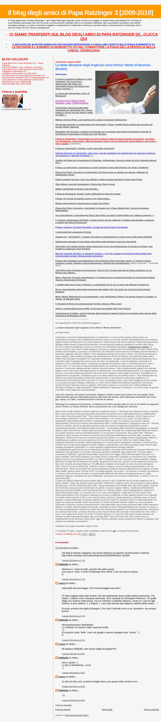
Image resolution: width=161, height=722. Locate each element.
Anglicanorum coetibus (138, 347)
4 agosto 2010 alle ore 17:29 (73, 579)
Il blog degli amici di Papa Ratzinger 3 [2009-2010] (80, 12)
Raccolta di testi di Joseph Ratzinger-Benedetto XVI (23, 75)
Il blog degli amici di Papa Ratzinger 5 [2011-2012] (23, 69)
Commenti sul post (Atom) (76, 715)
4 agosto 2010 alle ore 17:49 (73, 616)
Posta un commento (63, 705)
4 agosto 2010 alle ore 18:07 (73, 654)
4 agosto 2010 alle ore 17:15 (73, 560)
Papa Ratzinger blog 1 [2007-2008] (16, 84)
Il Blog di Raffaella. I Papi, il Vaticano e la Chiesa (22, 67)
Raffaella (63, 564)
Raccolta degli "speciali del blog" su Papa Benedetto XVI (25, 77)
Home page (107, 709)
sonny (62, 583)
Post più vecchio (151, 709)
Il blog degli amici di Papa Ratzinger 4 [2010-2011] (23, 80)
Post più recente (62, 709)
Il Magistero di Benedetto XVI (14, 71)
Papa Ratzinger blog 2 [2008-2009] (16, 82)
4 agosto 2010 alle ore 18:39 (73, 686)
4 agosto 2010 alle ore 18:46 (73, 700)
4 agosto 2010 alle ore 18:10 (73, 673)
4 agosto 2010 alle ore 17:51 (73, 640)
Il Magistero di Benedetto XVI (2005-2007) (19, 73)
